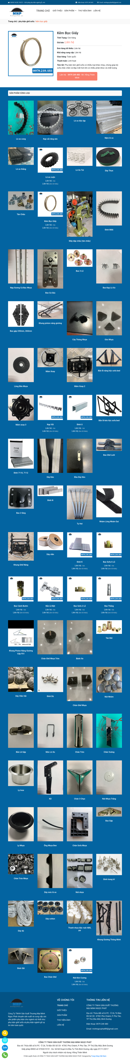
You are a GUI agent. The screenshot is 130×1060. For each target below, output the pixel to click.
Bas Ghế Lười (109, 455)
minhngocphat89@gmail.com (105, 1029)
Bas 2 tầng (21, 513)
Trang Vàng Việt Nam (98, 1056)
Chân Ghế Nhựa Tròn (50, 658)
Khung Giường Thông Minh (109, 939)
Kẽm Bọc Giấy (50, 221)
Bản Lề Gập (21, 752)
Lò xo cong (21, 139)
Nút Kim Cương (79, 978)
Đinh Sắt (21, 968)
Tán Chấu (21, 214)
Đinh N (50, 500)
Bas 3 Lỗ (79, 271)
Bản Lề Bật (50, 606)
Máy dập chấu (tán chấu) (80, 241)
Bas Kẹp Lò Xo (109, 288)
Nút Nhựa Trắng (109, 799)
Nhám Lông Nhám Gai (109, 521)
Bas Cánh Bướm (21, 606)
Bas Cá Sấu (50, 293)
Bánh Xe (79, 658)
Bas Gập (109, 821)
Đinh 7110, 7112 (21, 473)
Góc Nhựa (109, 339)
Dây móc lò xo (50, 892)
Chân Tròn (79, 752)
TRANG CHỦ (43, 10)
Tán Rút (109, 638)
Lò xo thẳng (21, 169)
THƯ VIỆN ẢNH (84, 11)
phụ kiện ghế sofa (26, 21)
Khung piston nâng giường (50, 323)
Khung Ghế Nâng (21, 565)
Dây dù (21, 931)
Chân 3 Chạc (79, 799)
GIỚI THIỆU (57, 11)
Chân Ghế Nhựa (80, 705)
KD (50, 799)
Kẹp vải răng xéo (50, 139)
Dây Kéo (50, 477)
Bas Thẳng (109, 606)
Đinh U (80, 424)
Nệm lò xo (109, 138)
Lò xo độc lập (80, 121)
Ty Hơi (80, 524)
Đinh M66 (109, 230)
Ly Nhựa (20, 845)
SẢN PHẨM (69, 11)
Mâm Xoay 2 (79, 386)
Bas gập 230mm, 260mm (21, 331)
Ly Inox (21, 790)
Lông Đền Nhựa (21, 386)
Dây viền (50, 554)
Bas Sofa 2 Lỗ (80, 606)
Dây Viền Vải (20, 696)
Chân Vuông (109, 752)
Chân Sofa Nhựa (80, 845)
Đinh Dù (50, 696)
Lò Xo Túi (80, 170)
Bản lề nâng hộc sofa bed (109, 371)
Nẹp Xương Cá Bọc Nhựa (21, 288)
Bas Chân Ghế (50, 977)
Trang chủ (12, 21)
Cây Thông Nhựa (79, 339)
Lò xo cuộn (50, 177)
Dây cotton (50, 919)
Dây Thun (109, 171)
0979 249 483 (74, 75)
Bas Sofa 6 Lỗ (109, 562)
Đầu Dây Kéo (79, 477)
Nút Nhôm (109, 697)
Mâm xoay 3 (21, 425)
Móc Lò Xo (50, 752)
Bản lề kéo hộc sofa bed (109, 420)
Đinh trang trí (109, 879)
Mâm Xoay (50, 371)
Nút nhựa (80, 892)
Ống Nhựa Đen (50, 845)
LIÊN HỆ (96, 11)
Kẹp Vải (50, 424)
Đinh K (80, 562)
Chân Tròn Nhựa (21, 878)
